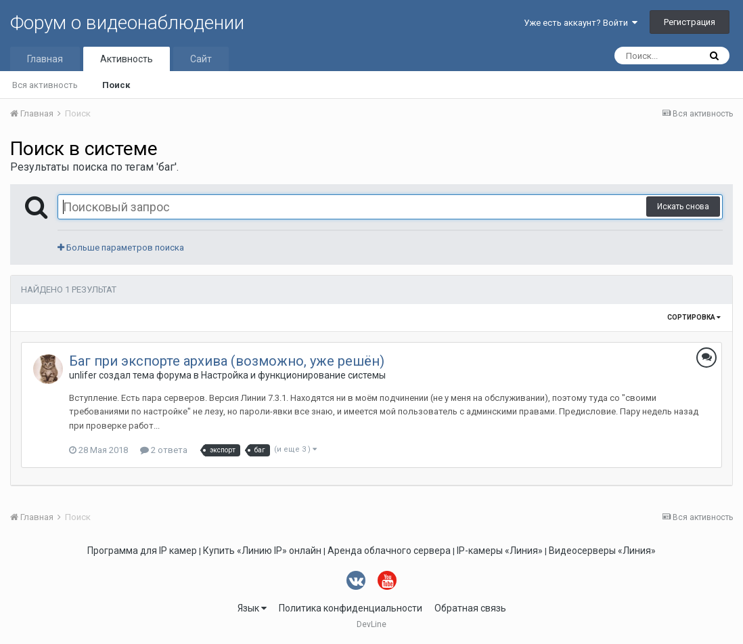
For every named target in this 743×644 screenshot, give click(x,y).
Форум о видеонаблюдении (127, 23)
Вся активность (45, 85)
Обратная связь (470, 608)
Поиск (116, 85)
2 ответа (163, 450)
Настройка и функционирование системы (293, 375)
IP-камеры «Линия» (500, 550)
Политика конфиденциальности (350, 608)
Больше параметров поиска (121, 247)
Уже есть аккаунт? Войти (580, 23)
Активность (126, 58)
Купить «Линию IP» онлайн (262, 550)
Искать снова (683, 206)
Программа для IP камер (142, 550)
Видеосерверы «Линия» (602, 550)
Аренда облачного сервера (389, 550)
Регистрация (689, 22)
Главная (45, 58)
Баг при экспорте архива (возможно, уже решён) (226, 361)
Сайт (201, 58)
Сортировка (694, 317)
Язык (252, 608)
